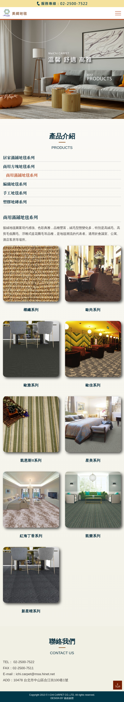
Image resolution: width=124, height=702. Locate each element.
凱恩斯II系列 (31, 460)
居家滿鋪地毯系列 (19, 157)
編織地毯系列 (15, 184)
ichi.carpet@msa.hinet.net (35, 674)
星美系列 (92, 460)
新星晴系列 (31, 611)
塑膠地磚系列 (15, 202)
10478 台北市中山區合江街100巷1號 (40, 680)
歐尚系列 (92, 310)
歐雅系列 (31, 385)
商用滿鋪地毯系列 (22, 175)
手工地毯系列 (15, 193)
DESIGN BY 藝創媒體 (61, 698)
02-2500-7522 (23, 662)
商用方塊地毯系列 (19, 166)
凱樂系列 (92, 536)
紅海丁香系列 (31, 536)
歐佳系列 (92, 385)
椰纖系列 (31, 310)
